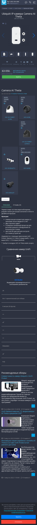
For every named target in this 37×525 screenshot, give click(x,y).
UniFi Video (18, 8)
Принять (18, 517)
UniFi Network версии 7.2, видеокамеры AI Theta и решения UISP (17, 412)
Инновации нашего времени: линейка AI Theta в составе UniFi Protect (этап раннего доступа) (18, 442)
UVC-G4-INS (27, 168)
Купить (18, 77)
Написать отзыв (22, 93)
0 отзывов (14, 93)
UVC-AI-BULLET (10, 193)
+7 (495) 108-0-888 (13, 1)
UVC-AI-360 (27, 117)
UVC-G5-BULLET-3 (10, 168)
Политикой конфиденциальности (22, 511)
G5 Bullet (18, 280)
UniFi (10, 8)
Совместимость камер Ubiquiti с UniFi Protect (17, 377)
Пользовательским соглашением (14, 510)
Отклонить (18, 522)
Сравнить (5, 199)
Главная (4, 8)
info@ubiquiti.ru (12, 3)
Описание (6, 205)
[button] (33, 35)
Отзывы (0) (17, 205)
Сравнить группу (19, 70)
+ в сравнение (18, 72)
